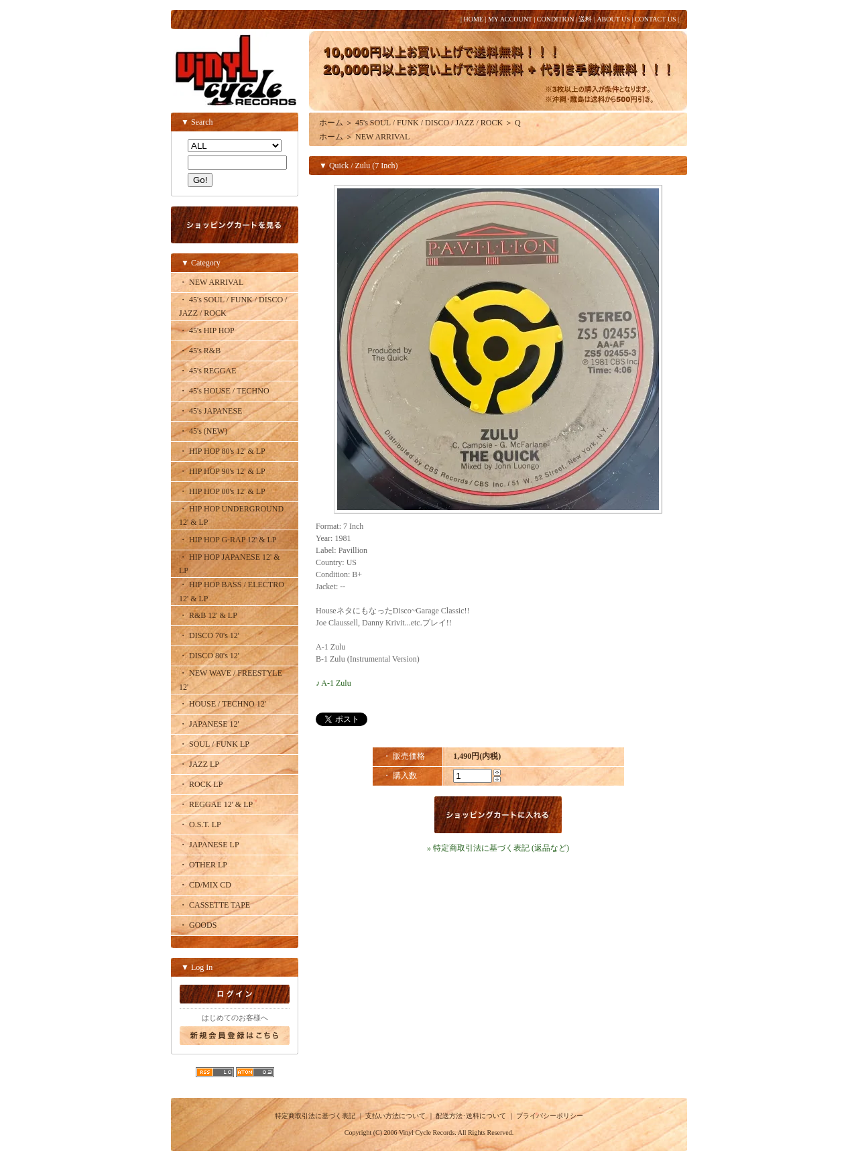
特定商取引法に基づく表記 (315, 1115)
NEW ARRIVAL (382, 136)
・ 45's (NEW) (203, 431)
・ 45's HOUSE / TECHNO (224, 390)
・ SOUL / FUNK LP (214, 744)
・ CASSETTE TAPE (214, 905)
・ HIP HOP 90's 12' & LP (222, 471)
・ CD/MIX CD (205, 885)
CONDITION (555, 19)
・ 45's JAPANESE (210, 411)
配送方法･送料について (471, 1115)
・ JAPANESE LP (209, 844)
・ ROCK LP (201, 784)
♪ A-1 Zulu (333, 683)
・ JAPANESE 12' (209, 724)
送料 (585, 19)
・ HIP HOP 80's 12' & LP (222, 451)
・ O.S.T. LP (200, 824)
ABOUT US (613, 19)
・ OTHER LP (203, 864)
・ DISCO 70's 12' (209, 635)
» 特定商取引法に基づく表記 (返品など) (498, 848)
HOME (473, 19)
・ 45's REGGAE (208, 370)
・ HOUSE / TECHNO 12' (222, 704)
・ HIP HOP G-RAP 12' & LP (228, 539)
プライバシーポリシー (549, 1115)
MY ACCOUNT (510, 19)
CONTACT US (655, 19)
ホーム (331, 122)
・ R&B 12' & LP (208, 615)
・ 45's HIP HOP (207, 330)
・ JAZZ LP (199, 764)
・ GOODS (198, 925)
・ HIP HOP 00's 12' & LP (222, 491)
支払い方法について (395, 1115)
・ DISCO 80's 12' (209, 655)
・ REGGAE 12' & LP (216, 804)
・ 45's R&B (200, 350)
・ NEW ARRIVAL (211, 282)
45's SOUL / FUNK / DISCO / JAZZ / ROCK (429, 122)
